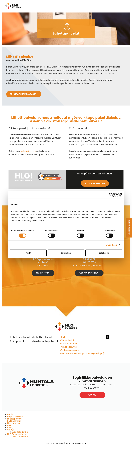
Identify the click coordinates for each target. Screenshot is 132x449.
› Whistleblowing (68, 346)
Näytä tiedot (111, 245)
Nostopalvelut (14, 423)
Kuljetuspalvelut (15, 416)
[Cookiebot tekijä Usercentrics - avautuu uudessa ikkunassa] (111, 195)
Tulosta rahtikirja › (89, 273)
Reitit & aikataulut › (95, 183)
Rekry (10, 427)
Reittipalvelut (14, 420)
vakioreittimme (28, 151)
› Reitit (63, 336)
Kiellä (28, 253)
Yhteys (10, 429)
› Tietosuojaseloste (69, 350)
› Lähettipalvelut (42, 337)
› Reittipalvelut (17, 341)
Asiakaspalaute (20, 431)
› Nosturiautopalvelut (45, 341)
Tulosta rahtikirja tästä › (23, 94)
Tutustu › (92, 395)
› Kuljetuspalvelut (19, 337)
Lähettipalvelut (14, 418)
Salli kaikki (104, 253)
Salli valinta (66, 253)
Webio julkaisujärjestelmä (75, 443)
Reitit (9, 425)
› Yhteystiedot (67, 340)
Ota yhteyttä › (42, 273)
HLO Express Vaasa (16, 434)
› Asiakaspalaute (68, 343)
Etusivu (10, 414)
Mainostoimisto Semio (55, 443)
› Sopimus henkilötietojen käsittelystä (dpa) (82, 353)
